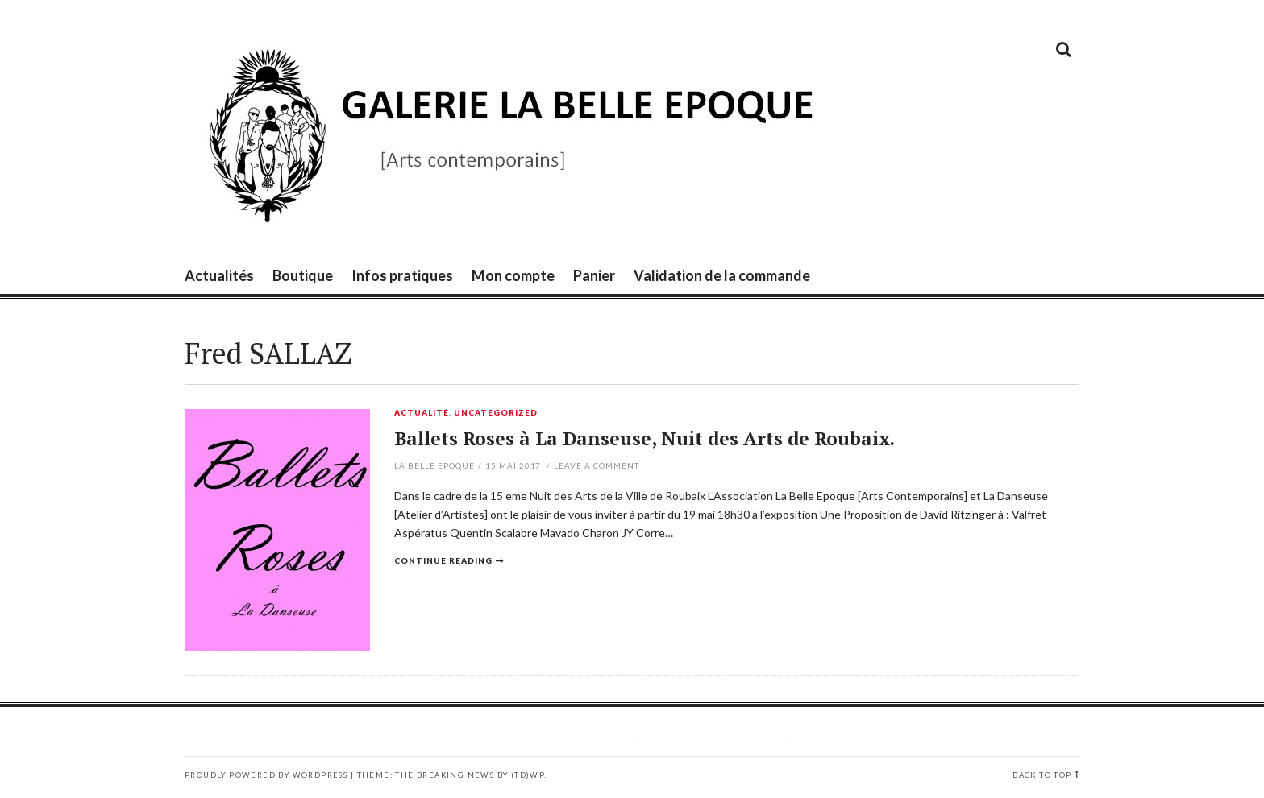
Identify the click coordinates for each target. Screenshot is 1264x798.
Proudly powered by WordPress (266, 775)
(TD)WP (527, 775)
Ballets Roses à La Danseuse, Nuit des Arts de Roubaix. (644, 438)
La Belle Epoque (434, 465)
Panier (594, 275)
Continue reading (443, 560)
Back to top (1041, 775)
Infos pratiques (402, 275)
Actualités (219, 275)
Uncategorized (496, 413)
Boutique (302, 275)
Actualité (421, 413)
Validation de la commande (722, 275)
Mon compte (513, 275)
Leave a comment (596, 465)
